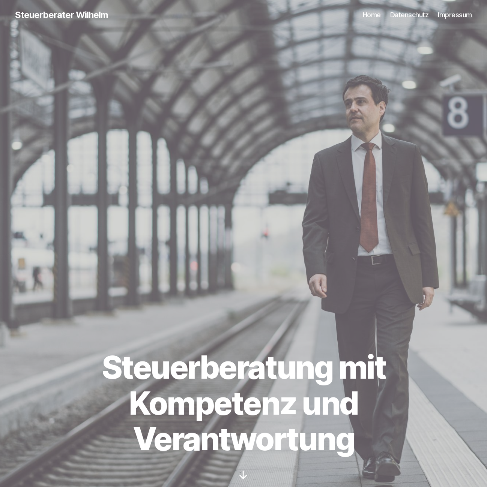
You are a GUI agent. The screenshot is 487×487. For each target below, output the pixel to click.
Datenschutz (409, 15)
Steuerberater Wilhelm (61, 14)
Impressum (455, 15)
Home (372, 15)
